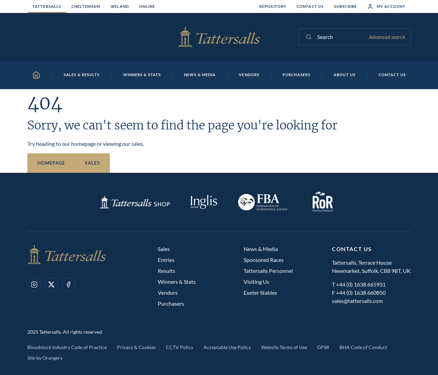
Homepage (51, 163)
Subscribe (345, 6)
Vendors (168, 292)
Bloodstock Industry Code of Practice (67, 347)
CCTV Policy (179, 347)
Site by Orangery (45, 358)
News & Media (261, 249)
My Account (386, 6)
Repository (272, 6)
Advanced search (387, 37)
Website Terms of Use (284, 347)
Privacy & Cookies (136, 347)
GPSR (323, 347)
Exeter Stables (260, 292)
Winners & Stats (177, 281)
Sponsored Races (264, 259)
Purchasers (171, 303)
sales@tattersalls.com (357, 300)
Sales (92, 163)
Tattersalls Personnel (268, 270)
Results (166, 270)
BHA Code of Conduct (363, 347)
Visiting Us (256, 281)
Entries (166, 259)
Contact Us (310, 6)
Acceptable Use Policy (227, 347)
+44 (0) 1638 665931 (361, 284)
